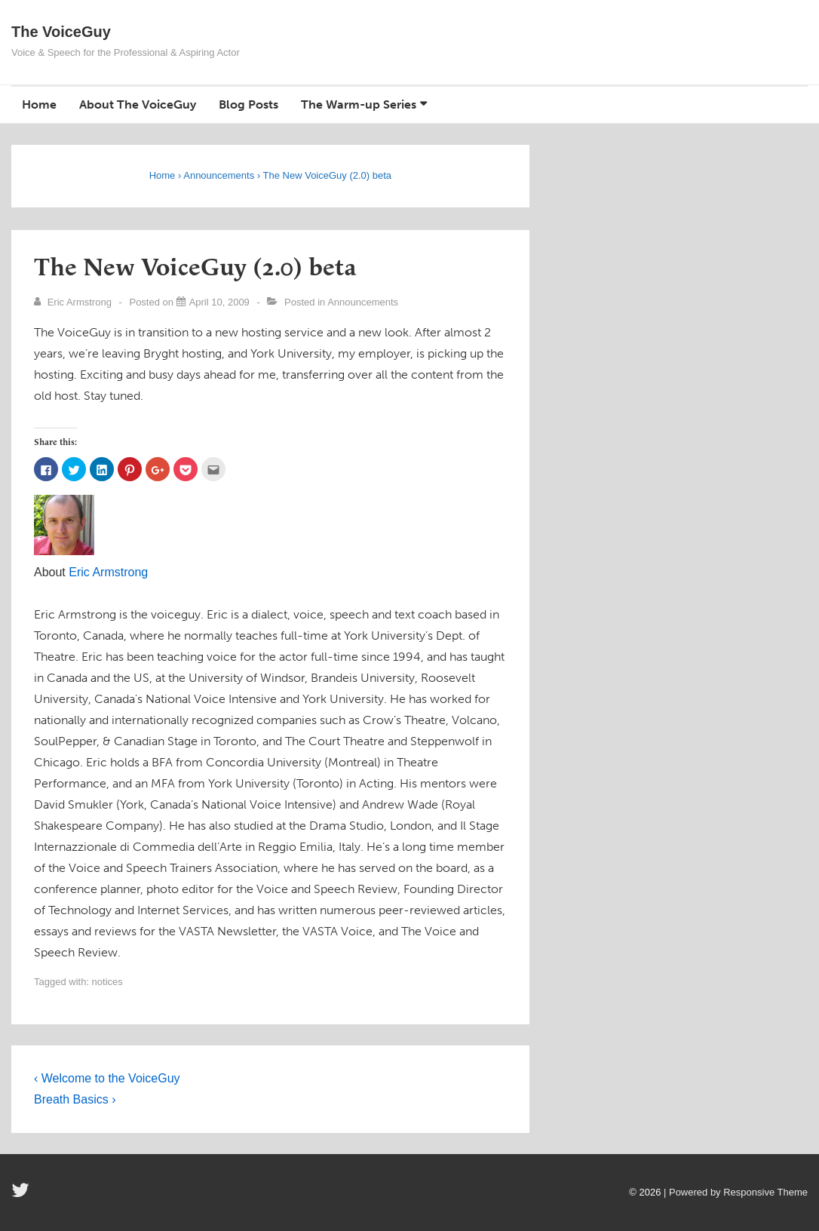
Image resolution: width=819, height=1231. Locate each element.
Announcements (362, 302)
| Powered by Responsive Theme (736, 1192)
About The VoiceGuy (137, 104)
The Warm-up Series (358, 104)
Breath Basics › (74, 1099)
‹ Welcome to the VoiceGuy (107, 1078)
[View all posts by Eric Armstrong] (74, 302)
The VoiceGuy (61, 31)
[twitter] (22, 1195)
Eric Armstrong (108, 572)
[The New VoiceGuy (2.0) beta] (219, 302)
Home (39, 104)
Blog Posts (248, 104)
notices (107, 981)
